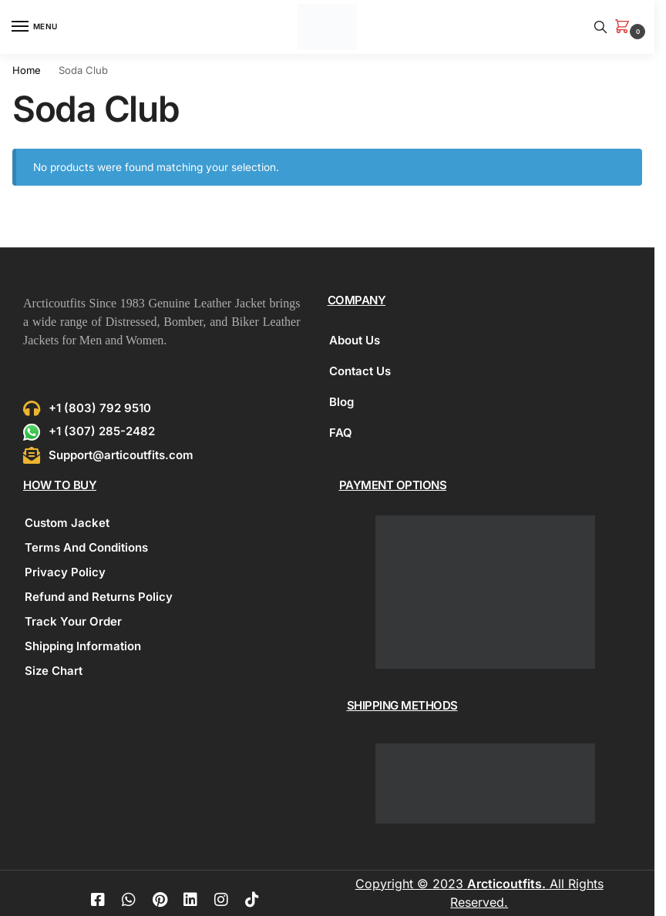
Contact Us (360, 371)
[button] (625, 27)
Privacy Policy (65, 572)
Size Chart (53, 670)
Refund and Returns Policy (99, 596)
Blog (341, 401)
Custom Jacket (67, 522)
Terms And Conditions (86, 547)
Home (26, 70)
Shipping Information (83, 646)
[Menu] (35, 27)
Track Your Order (73, 621)
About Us (354, 340)
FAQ (340, 432)
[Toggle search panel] (600, 27)
